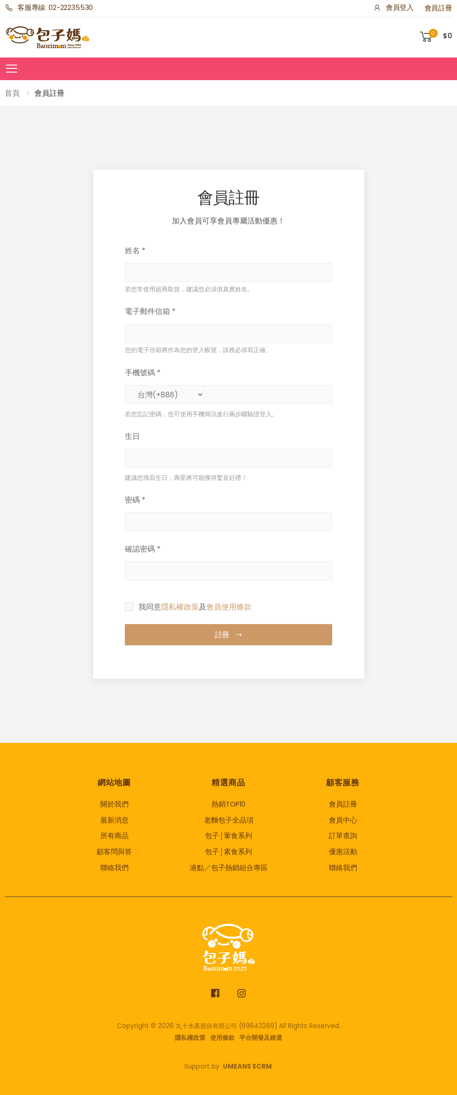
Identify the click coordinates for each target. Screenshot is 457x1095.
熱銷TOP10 (228, 804)
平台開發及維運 (260, 1037)
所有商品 (114, 835)
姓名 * (135, 250)
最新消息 (114, 820)
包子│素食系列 (228, 851)
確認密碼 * (143, 549)
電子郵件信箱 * (150, 311)
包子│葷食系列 (228, 835)
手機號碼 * (143, 373)
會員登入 (393, 7)
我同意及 (195, 607)
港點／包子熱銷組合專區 (229, 868)
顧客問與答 (114, 851)
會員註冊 (438, 8)
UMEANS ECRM (247, 1066)
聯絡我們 (114, 868)
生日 (132, 436)
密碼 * (135, 500)
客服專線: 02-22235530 (49, 7)
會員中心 (343, 820)
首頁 (12, 93)
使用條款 (222, 1037)
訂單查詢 (343, 835)
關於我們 (114, 804)
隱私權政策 (180, 607)
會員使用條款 (229, 607)
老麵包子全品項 (228, 820)
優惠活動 (343, 851)
